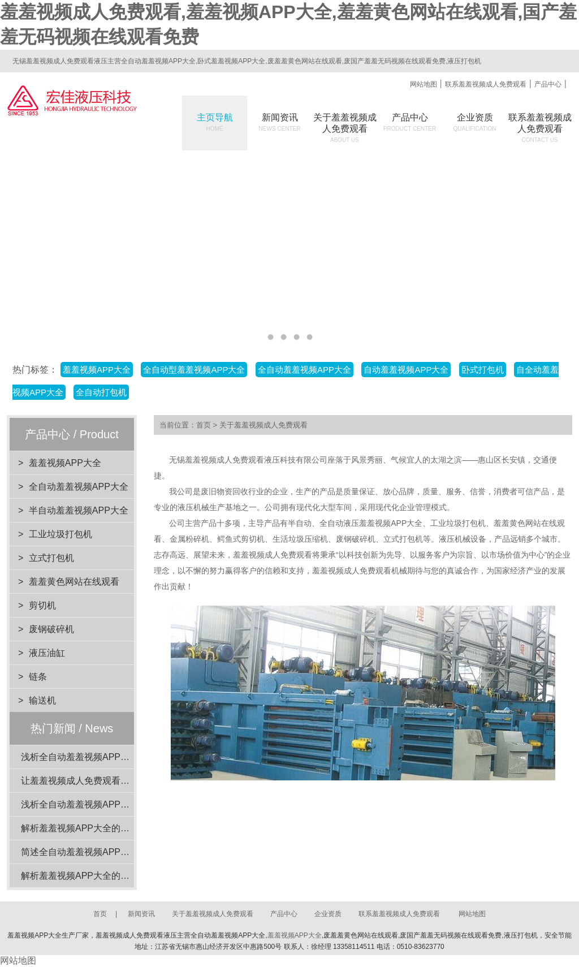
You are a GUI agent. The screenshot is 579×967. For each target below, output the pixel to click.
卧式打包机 (482, 369)
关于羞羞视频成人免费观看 (263, 425)
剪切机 (42, 605)
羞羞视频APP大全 (97, 369)
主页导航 (215, 122)
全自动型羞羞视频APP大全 (194, 369)
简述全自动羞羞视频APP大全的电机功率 (102, 852)
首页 (203, 425)
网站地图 (423, 84)
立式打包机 (51, 558)
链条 (38, 676)
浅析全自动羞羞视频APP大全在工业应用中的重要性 (125, 804)
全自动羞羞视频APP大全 (304, 369)
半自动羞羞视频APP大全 (78, 510)
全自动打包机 (101, 392)
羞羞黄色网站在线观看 (74, 581)
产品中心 (547, 84)
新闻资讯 (280, 122)
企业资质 (474, 122)
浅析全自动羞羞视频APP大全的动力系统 (102, 757)
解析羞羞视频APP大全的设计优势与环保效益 (111, 875)
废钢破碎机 (51, 629)
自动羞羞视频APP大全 (406, 369)
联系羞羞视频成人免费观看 (485, 84)
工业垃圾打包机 (60, 534)
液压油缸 (47, 653)
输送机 (42, 700)
